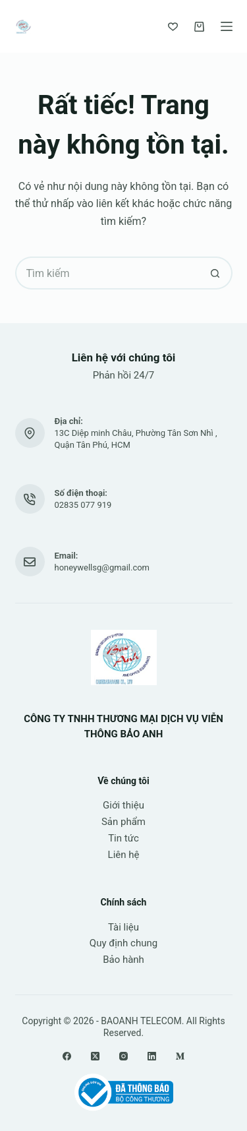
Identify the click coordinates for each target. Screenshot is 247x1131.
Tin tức (123, 838)
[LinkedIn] (152, 1056)
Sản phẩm (123, 822)
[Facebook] (67, 1056)
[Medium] (180, 1056)
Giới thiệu (123, 805)
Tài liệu (123, 927)
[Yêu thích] (173, 27)
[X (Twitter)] (95, 1056)
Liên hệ (124, 855)
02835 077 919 (83, 505)
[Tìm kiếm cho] (107, 273)
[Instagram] (123, 1056)
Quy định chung (123, 943)
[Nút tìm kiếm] (216, 273)
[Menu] (227, 26)
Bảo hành (123, 959)
